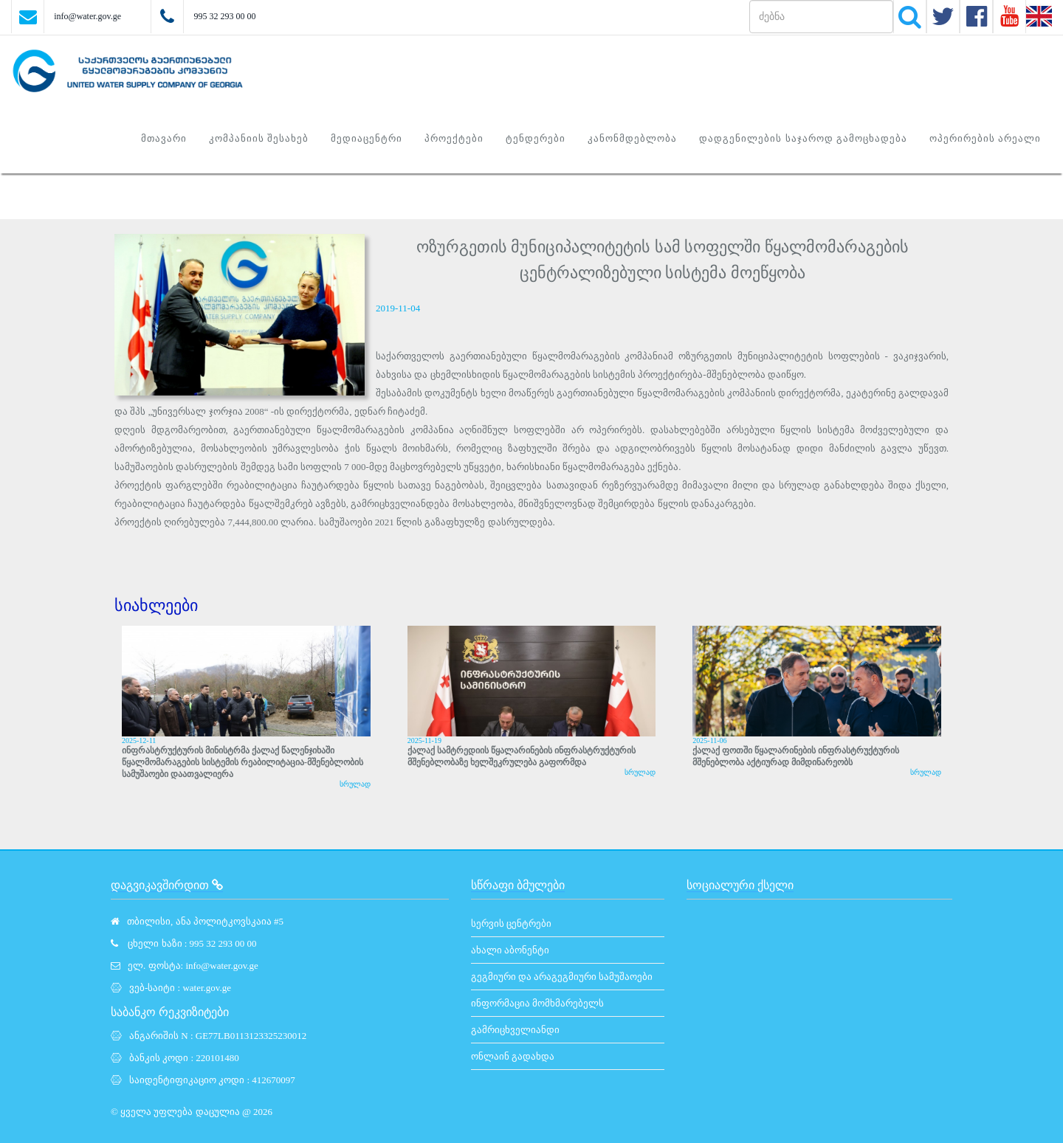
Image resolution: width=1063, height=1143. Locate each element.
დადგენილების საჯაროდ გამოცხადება (803, 138)
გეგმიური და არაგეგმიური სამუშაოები (562, 976)
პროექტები (454, 138)
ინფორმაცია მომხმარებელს (537, 1003)
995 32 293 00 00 (224, 16)
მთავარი (164, 138)
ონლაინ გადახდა (512, 1056)
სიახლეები (156, 605)
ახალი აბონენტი (510, 950)
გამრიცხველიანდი (515, 1029)
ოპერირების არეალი (985, 138)
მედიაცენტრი (366, 138)
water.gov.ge (206, 987)
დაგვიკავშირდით (167, 885)
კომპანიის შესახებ (259, 138)
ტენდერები (535, 138)
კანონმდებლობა (632, 138)
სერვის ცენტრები (511, 923)
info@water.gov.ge (87, 16)
